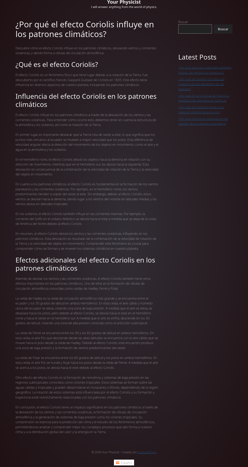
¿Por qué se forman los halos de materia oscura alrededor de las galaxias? (201, 84)
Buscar (183, 22)
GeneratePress (147, 452)
